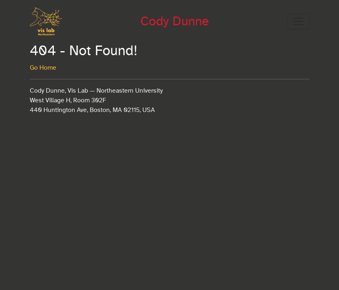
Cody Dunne (174, 21)
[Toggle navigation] (298, 21)
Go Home (43, 67)
